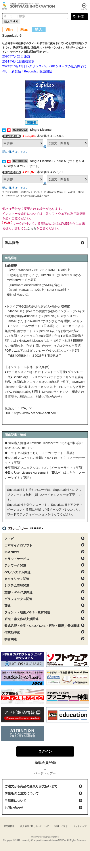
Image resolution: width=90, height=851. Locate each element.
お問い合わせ (14, 807)
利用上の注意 (61, 826)
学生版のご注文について (22, 793)
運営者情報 (9, 826)
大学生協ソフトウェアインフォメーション (29, 6)
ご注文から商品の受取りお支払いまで (31, 786)
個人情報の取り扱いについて (34, 826)
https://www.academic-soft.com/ (35, 413)
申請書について (15, 800)
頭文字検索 (11, 21)
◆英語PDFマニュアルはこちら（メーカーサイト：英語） (45, 467)
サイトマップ (79, 826)
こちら (31, 228)
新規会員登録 (45, 762)
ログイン (84, 6)
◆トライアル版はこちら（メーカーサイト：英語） (40, 453)
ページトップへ (45, 773)
